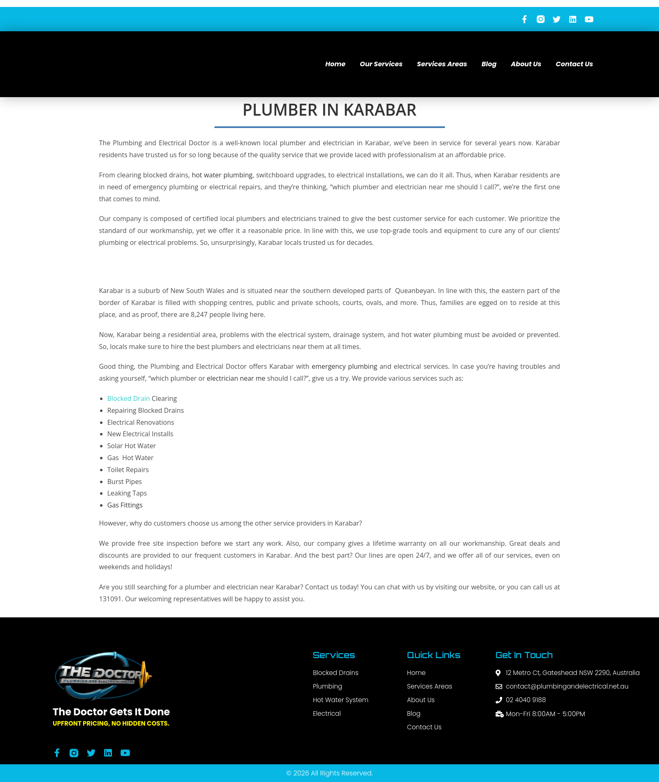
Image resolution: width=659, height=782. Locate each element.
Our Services (381, 64)
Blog (489, 64)
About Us (526, 64)
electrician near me (236, 378)
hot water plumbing (222, 175)
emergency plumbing (344, 366)
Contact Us (574, 64)
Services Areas (442, 64)
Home (336, 64)
